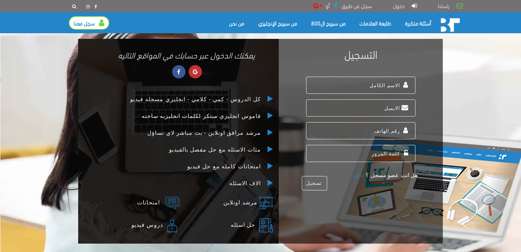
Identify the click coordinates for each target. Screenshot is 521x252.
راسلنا (450, 5)
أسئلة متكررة (418, 23)
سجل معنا (89, 23)
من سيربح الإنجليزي (277, 23)
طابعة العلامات (375, 23)
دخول (405, 5)
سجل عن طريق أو (342, 5)
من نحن (236, 23)
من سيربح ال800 (328, 23)
